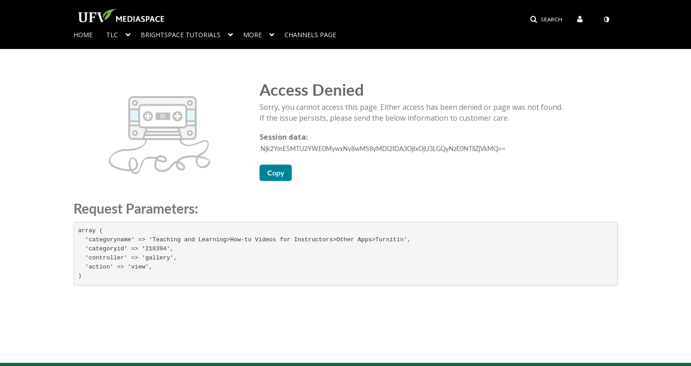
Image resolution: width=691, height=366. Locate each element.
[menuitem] (581, 19)
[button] (546, 19)
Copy (275, 172)
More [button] (252, 34)
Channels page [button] (310, 34)
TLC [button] (112, 34)
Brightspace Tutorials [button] (181, 34)
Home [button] (83, 34)
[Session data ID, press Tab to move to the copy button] (440, 149)
